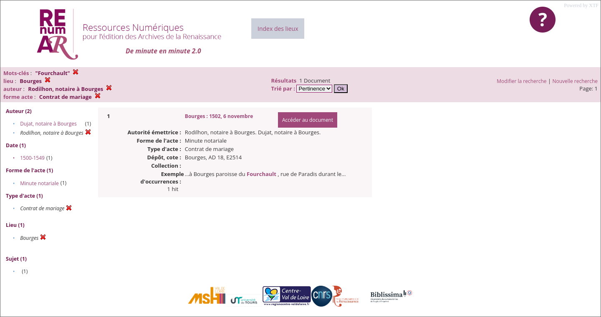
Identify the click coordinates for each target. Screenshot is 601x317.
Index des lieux (278, 29)
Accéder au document (307, 119)
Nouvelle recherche (575, 81)
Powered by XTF (581, 5)
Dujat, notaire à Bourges (48, 123)
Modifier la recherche (521, 81)
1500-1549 (32, 157)
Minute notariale (39, 183)
